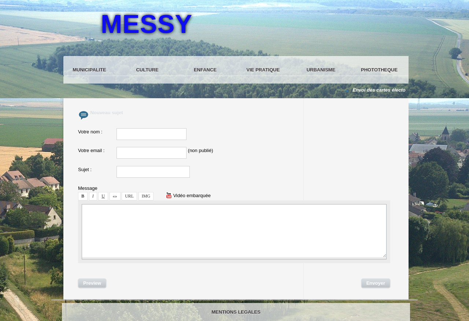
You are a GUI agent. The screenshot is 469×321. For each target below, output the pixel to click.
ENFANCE (205, 70)
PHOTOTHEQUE (379, 70)
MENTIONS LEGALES (236, 312)
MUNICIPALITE (89, 70)
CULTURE (147, 70)
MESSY (146, 24)
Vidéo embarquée (188, 195)
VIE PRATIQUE (263, 70)
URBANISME (321, 70)
